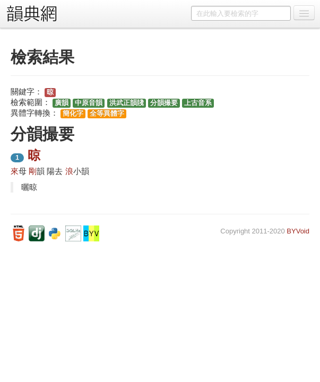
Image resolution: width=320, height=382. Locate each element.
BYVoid (298, 231)
